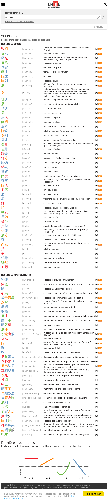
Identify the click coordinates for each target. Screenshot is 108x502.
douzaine (61, 96)
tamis (74, 89)
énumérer (64, 135)
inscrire (46, 301)
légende (47, 50)
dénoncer (47, 67)
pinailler (60, 253)
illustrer (57, 48)
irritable (54, 199)
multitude (46, 446)
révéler (63, 53)
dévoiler (56, 149)
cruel (62, 199)
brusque (70, 199)
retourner (57, 267)
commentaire (83, 48)
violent (46, 199)
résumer (65, 140)
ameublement (67, 131)
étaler (55, 53)
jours (56, 446)
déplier (56, 84)
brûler (46, 307)
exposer (66, 48)
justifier (67, 421)
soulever (47, 221)
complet (72, 446)
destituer (66, 213)
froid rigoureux (22, 446)
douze (70, 96)
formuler (47, 72)
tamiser (82, 91)
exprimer (47, 113)
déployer (47, 84)
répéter (46, 140)
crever (46, 167)
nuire (78, 199)
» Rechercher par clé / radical (19, 21)
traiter (65, 72)
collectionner (49, 96)
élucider (47, 176)
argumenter (68, 280)
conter (73, 99)
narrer (65, 99)
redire (73, 140)
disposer (64, 208)
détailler (47, 393)
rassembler (82, 93)
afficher (77, 104)
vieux (78, 342)
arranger (64, 93)
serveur (35, 446)
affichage (77, 235)
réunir (72, 93)
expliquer (47, 48)
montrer (56, 235)
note (74, 48)
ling (80, 446)
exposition (57, 63)
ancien (86, 342)
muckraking (48, 229)
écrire (54, 301)
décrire (74, 158)
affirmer (56, 185)
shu (63, 446)
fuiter (45, 162)
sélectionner (49, 253)
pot (88, 446)
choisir (46, 407)
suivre (46, 352)
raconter (47, 99)
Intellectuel (6, 446)
